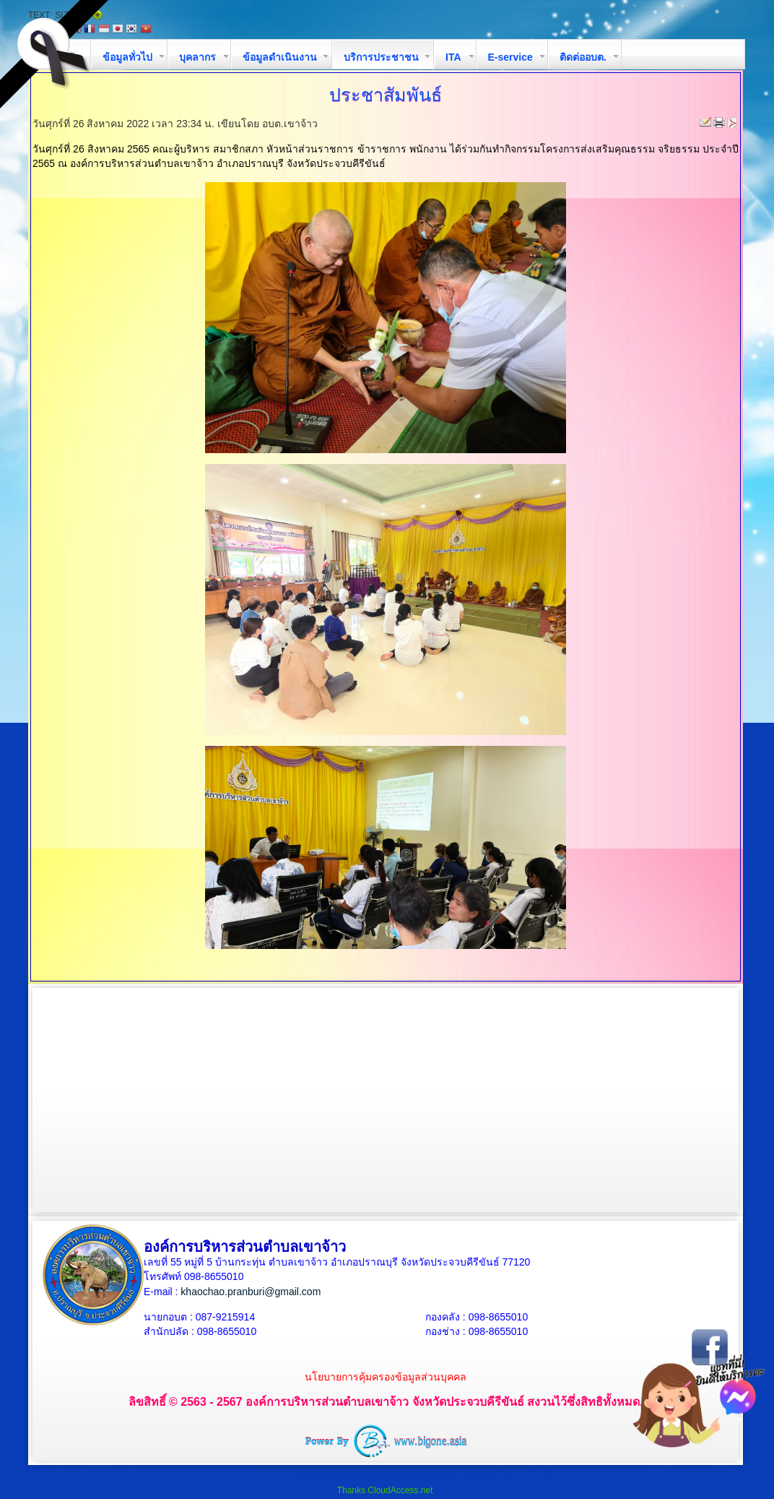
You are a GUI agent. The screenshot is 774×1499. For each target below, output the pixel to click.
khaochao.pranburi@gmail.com (251, 1291)
